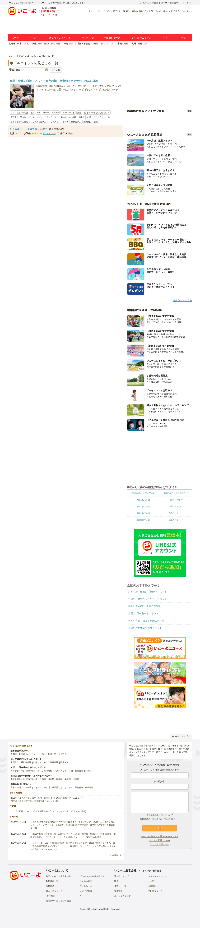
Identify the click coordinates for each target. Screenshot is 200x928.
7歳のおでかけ (176, 513)
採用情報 (118, 891)
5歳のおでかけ (176, 506)
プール (57, 754)
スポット (16, 37)
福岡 (145, 43)
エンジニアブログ (122, 896)
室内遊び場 (32, 779)
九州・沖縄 (137, 43)
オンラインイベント (60, 37)
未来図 (151, 881)
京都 (106, 43)
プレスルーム (86, 886)
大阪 (101, 43)
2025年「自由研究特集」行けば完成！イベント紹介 (35, 801)
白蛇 (89, 117)
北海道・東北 (15, 43)
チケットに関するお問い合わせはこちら (159, 836)
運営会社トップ (121, 876)
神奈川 (46, 43)
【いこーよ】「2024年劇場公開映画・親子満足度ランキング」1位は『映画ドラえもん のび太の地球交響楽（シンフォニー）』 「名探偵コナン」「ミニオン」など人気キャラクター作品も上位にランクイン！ (72, 846)
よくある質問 (86, 881)
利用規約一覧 (52, 881)
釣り (44, 754)
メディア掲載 (86, 891)
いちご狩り (67, 787)
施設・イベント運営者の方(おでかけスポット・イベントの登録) (56, 811)
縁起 (79, 113)
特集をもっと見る (182, 300)
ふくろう (108, 117)
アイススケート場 (41, 787)
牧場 (50, 754)
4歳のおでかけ (143, 506)
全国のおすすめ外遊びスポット (145, 628)
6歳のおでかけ (143, 513)
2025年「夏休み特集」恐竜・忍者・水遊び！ (32, 798)
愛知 (71, 43)
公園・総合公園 (76, 771)
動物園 (22, 754)
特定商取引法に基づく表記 (58, 900)
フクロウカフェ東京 (19, 122)
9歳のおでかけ (176, 520)
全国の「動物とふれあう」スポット (147, 598)
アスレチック (60, 771)
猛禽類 (82, 117)
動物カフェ (76, 122)
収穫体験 (54, 762)
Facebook (50, 896)
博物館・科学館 (55, 779)
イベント (33, 37)
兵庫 (112, 43)
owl (38, 113)
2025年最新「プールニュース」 (71, 798)
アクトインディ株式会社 (149, 871)
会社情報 (152, 886)
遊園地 (14, 754)
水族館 (76, 779)
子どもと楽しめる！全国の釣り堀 (146, 620)
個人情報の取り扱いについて (159, 815)
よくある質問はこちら (159, 840)
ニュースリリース (54, 891)
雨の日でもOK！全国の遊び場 (144, 606)
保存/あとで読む (149, 3)
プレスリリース (155, 891)
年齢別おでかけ (112, 37)
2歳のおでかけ (143, 500)
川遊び (88, 771)
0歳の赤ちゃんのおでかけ (143, 493)
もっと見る (114, 855)
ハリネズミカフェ (38, 122)
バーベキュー (33, 754)
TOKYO (55, 113)
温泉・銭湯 (16, 787)
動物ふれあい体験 (68, 117)
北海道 (25, 43)
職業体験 (64, 762)
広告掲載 (50, 886)
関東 (34, 43)
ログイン (186, 3)
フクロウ (97, 117)
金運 (96, 122)
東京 (40, 43)
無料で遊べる (33, 771)
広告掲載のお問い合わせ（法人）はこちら (159, 819)
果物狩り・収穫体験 (84, 787)
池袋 (32, 113)
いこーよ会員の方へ (159, 844)
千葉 (53, 43)
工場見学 (15, 762)
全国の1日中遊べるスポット (143, 613)
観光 (64, 754)
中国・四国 (123, 43)
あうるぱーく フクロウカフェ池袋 (28, 129)
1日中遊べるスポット (182, 11)
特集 (183, 37)
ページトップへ (181, 736)
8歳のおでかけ (143, 520)
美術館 (67, 779)
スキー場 (27, 787)
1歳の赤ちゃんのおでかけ (176, 493)
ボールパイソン (35, 117)
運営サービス (120, 886)
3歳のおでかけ (176, 500)
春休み (135, 11)
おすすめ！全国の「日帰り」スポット (148, 591)
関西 (96, 43)
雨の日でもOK (147, 11)
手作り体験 (26, 762)
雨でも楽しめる (18, 779)
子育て (166, 37)
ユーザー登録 (17, 811)
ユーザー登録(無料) (170, 3)
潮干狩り (56, 787)
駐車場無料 (47, 771)
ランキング (88, 37)
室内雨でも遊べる (18, 117)
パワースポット (68, 113)
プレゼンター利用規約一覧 (92, 876)
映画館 (43, 779)
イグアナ (64, 122)
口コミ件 (48, 133)
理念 (116, 881)
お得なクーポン (18, 771)
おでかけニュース (142, 37)
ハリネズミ (53, 122)
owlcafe (46, 113)
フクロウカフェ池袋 (19, 113)
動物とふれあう (163, 11)
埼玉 (58, 43)
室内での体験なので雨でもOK (97, 113)
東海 (66, 43)
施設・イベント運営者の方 (58, 876)
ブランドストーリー (157, 876)
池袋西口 (87, 122)
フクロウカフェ (51, 117)
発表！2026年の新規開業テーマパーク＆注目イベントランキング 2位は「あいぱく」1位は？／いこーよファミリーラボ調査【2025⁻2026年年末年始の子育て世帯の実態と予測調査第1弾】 (72, 825)
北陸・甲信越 (83, 43)
